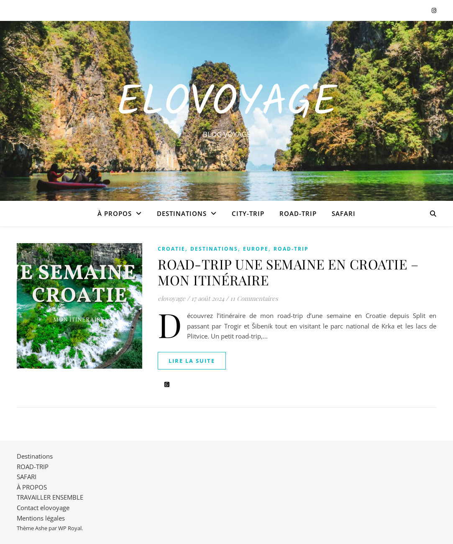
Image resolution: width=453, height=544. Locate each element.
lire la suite (192, 360)
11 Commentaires (254, 298)
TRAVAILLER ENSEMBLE (50, 497)
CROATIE (171, 248)
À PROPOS (114, 213)
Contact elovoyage (43, 507)
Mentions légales (41, 518)
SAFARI (344, 213)
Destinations (182, 213)
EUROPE (256, 248)
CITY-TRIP (248, 213)
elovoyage (171, 298)
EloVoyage (226, 103)
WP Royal (70, 528)
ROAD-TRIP (298, 213)
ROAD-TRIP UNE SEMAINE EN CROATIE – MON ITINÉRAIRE (288, 272)
